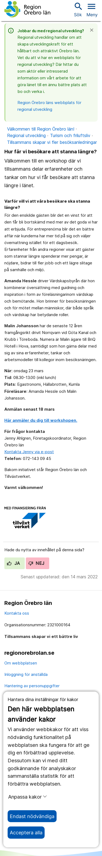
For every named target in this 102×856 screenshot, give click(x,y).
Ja (13, 563)
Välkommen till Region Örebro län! (40, 129)
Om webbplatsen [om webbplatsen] (20, 663)
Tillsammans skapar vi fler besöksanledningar (52, 142)
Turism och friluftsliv (70, 135)
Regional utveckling (26, 135)
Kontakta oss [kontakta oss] (16, 613)
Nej (36, 563)
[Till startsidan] (27, 9)
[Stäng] (93, 30)
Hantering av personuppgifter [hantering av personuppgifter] (32, 685)
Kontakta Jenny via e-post (29, 451)
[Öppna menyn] (92, 9)
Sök (77, 9)
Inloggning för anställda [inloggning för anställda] (26, 674)
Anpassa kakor (27, 797)
